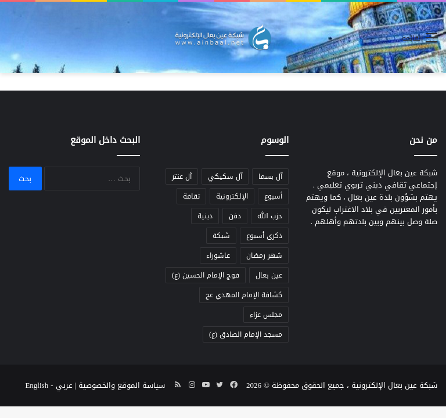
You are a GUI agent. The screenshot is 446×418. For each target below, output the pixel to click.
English (36, 385)
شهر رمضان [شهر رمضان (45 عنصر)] (264, 255)
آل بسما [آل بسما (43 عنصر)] (270, 176)
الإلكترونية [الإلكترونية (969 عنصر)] (232, 196)
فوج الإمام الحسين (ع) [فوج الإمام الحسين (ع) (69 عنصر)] (205, 275)
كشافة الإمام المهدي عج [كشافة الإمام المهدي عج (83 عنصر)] (244, 295)
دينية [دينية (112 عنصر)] (205, 216)
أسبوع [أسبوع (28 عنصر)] (273, 196)
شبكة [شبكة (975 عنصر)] (221, 235)
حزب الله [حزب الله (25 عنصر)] (269, 216)
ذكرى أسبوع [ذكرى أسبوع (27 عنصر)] (264, 235)
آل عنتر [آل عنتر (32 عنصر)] (182, 176)
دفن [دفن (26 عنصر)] (235, 216)
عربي (64, 385)
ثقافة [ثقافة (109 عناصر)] (191, 196)
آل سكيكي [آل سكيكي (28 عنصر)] (225, 176)
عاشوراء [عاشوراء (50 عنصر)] (218, 255)
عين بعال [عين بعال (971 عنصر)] (269, 275)
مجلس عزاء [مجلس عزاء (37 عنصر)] (266, 314)
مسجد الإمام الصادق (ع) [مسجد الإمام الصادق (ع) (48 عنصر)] (245, 334)
